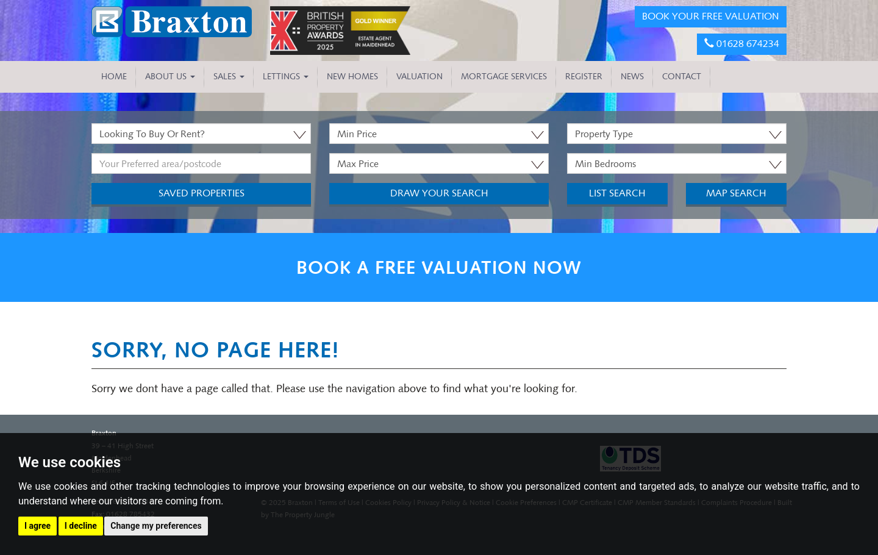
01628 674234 (741, 43)
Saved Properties (201, 193)
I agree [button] (37, 526)
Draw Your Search (439, 193)
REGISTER (583, 76)
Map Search (736, 193)
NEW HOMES (352, 76)
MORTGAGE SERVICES (504, 76)
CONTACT (681, 76)
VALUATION (419, 76)
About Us (170, 76)
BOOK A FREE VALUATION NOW (439, 267)
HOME (114, 76)
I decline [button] (81, 526)
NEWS (632, 76)
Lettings (286, 76)
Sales (228, 76)
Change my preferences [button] (155, 526)
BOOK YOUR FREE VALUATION (710, 16)
